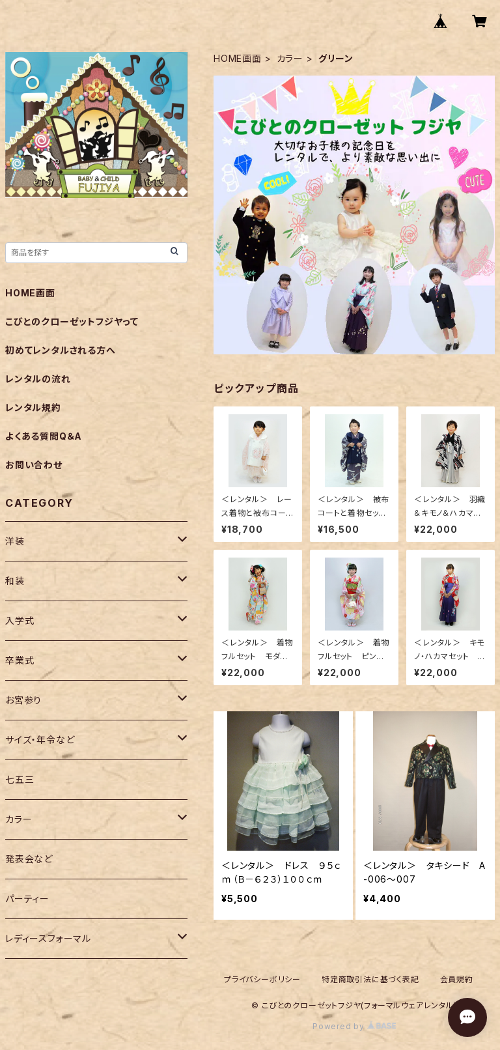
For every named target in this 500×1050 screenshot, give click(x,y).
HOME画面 (238, 58)
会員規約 (456, 979)
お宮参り (23, 699)
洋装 (15, 540)
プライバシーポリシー (262, 979)
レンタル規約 (33, 407)
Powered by (354, 1026)
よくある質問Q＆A (43, 436)
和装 (15, 580)
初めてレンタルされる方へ (60, 350)
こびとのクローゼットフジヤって (72, 321)
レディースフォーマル (48, 938)
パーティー (27, 898)
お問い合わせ (33, 464)
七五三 (19, 779)
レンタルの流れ (38, 378)
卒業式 (19, 660)
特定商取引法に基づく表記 (370, 979)
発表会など (29, 858)
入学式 (19, 620)
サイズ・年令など (39, 739)
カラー (290, 58)
